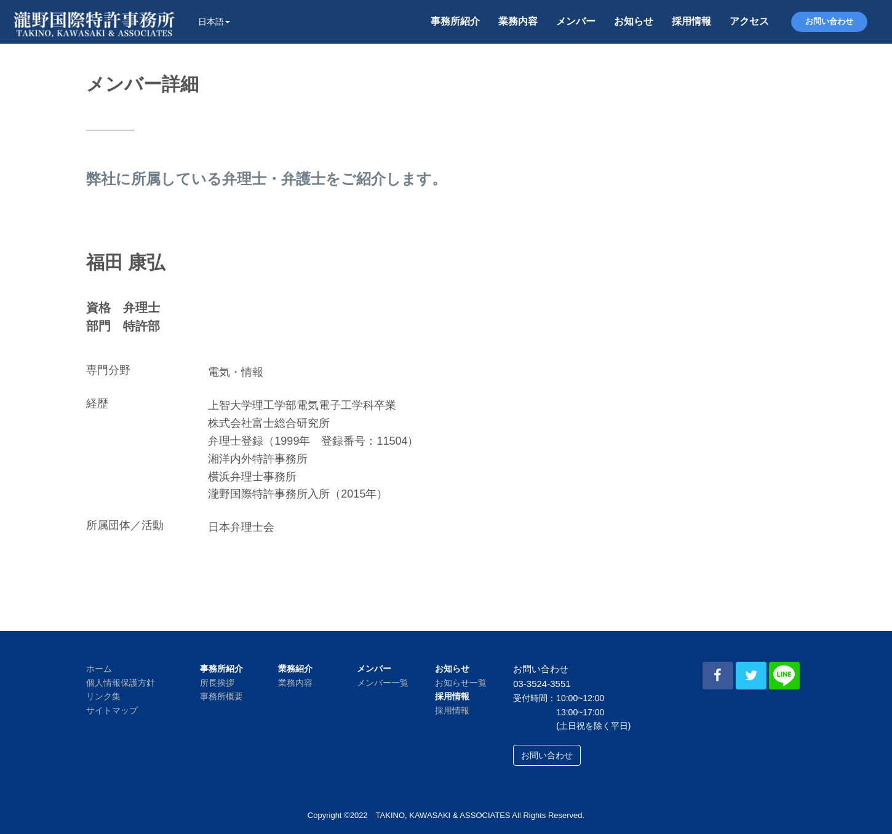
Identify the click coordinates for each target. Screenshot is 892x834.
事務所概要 (221, 696)
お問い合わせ (829, 21)
